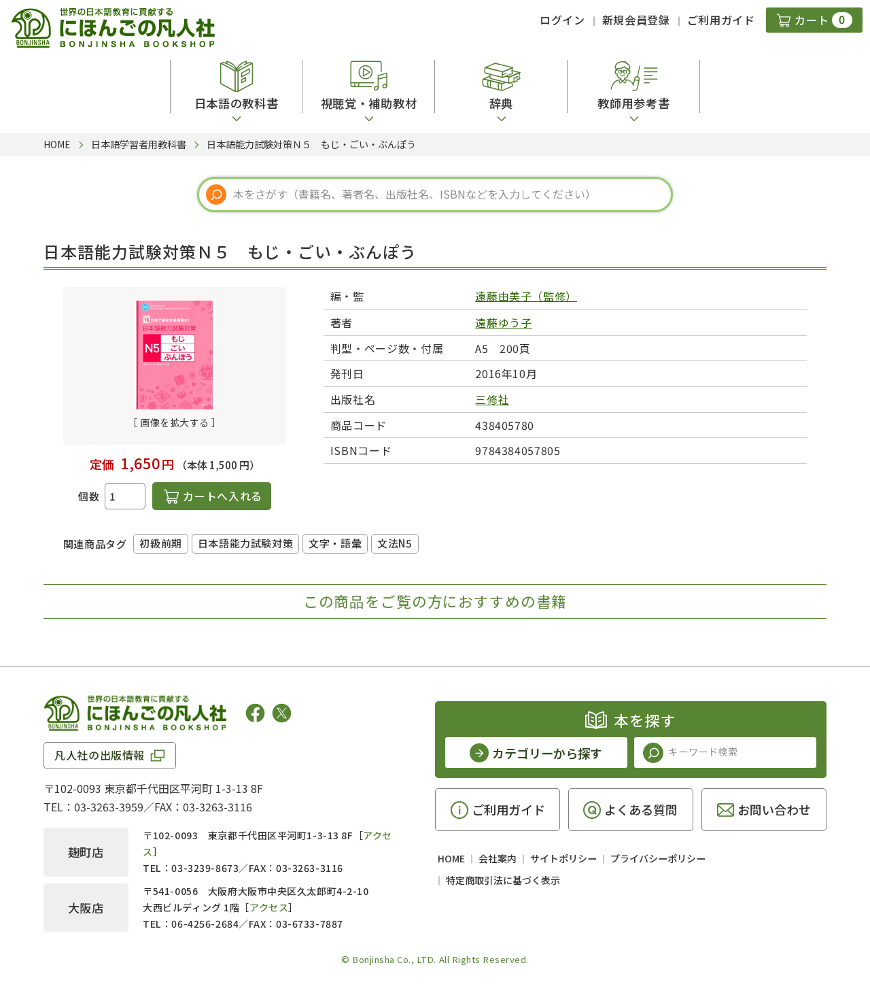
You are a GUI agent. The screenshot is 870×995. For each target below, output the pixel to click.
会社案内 (497, 858)
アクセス (268, 907)
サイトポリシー (563, 858)
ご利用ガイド (721, 20)
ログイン (562, 20)
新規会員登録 (636, 20)
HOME (451, 858)
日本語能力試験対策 (245, 543)
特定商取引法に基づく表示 (503, 880)
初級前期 (160, 543)
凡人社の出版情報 (99, 755)
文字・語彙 (335, 543)
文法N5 (394, 543)
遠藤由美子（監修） (526, 296)
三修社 (492, 399)
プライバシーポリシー (658, 858)
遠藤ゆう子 (503, 322)
